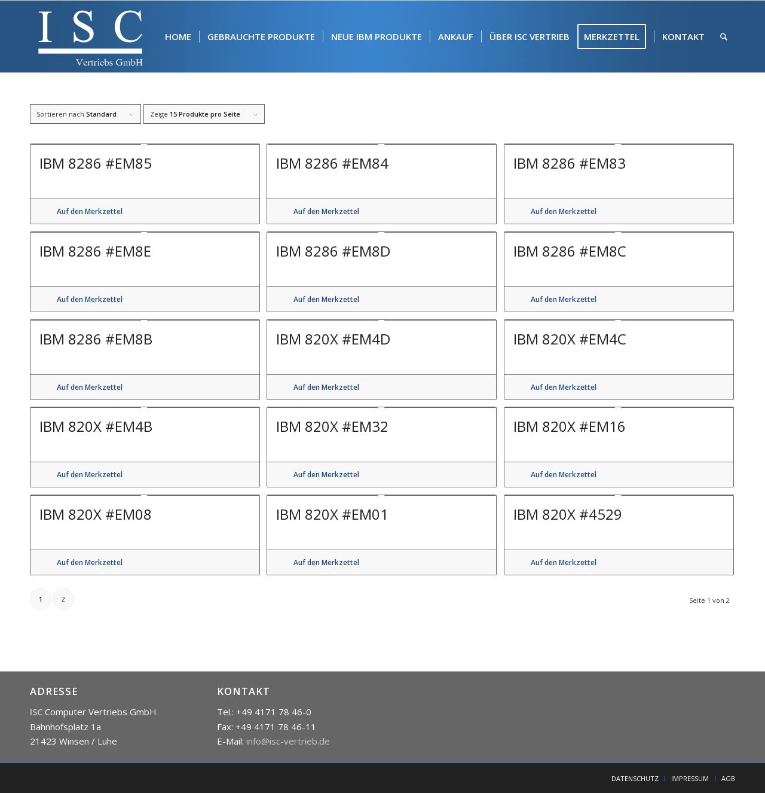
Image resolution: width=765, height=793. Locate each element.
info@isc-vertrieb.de (288, 741)
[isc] (90, 36)
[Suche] (723, 36)
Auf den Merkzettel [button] (90, 211)
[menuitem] (178, 36)
